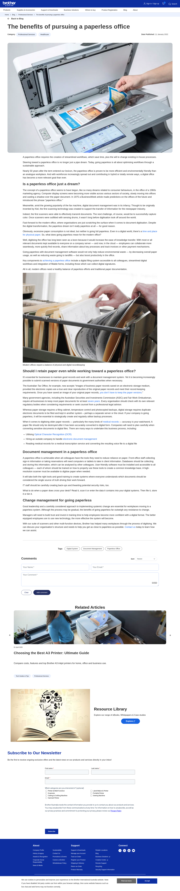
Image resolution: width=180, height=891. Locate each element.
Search (172, 3)
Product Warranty (77, 870)
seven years (94, 401)
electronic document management (80, 439)
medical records (111, 422)
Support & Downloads (49, 10)
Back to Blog (17, 19)
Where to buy (90, 10)
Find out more (127, 881)
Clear (26, 592)
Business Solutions (102, 857)
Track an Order (76, 857)
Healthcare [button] (44, 34)
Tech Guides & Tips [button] (22, 676)
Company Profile (38, 850)
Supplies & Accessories (26, 10)
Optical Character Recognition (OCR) (53, 434)
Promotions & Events (60, 857)
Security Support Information (105, 870)
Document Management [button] (92, 549)
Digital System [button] (72, 549)
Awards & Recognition (40, 857)
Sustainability (57, 850)
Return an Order (76, 866)
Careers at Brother (59, 860)
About (135, 10)
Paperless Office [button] (113, 549)
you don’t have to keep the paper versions (121, 392)
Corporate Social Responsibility (38, 861)
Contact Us (56, 853)
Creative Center (101, 860)
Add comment (41, 592)
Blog (125, 10)
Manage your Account (78, 853)
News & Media (37, 865)
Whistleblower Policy (59, 863)
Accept (147, 881)
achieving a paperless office (56, 260)
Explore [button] (129, 721)
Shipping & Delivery (77, 863)
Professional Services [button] (26, 34)
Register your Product (78, 860)
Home (7, 15)
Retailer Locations (102, 850)
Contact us (130, 527)
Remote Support (101, 863)
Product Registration (110, 10)
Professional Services (25, 15)
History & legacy (38, 853)
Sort (132, 559)
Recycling (99, 866)
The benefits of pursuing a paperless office (50, 15)
